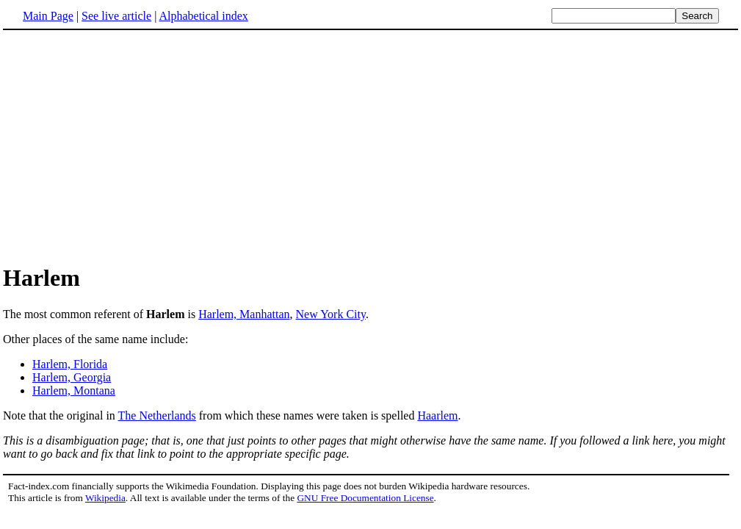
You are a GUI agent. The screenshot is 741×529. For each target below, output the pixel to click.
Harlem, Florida (69, 364)
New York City (331, 314)
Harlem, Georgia (71, 377)
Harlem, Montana (73, 390)
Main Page (48, 16)
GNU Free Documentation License (365, 497)
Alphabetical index (203, 16)
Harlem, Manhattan (243, 314)
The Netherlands (157, 415)
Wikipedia (105, 497)
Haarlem (437, 415)
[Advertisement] (126, 146)
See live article (116, 16)
